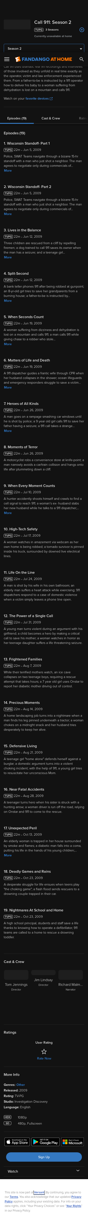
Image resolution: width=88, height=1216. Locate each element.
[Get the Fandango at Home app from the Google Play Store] (45, 1090)
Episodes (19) (17, 66)
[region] (44, 1171)
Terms (14, 1145)
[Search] (82, 7)
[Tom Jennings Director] (16, 941)
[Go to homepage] (43, 7)
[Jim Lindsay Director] (43, 941)
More (8, 118)
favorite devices (39, 46)
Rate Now (44, 1006)
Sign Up (44, 1105)
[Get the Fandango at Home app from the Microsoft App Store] (72, 1090)
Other (20, 1033)
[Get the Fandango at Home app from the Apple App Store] (17, 1090)
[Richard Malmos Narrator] (70, 941)
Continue (44, 1208)
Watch (13, 1119)
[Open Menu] (7, 7)
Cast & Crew (51, 66)
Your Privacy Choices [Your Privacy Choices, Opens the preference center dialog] (44, 1197)
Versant (39, 1140)
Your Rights (73, 1154)
